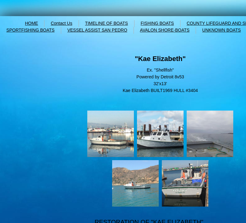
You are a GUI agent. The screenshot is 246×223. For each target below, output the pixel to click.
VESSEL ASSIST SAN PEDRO (97, 30)
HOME (31, 23)
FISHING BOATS (157, 23)
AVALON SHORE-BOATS (164, 30)
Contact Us (61, 23)
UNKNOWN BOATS (221, 30)
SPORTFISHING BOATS (31, 30)
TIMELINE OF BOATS (106, 23)
